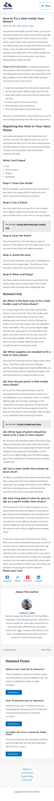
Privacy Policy (27, 776)
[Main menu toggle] (46, 6)
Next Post (47, 649)
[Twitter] (17, 579)
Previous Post (8, 649)
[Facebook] (7, 579)
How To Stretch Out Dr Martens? (25, 700)
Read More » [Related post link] (13, 692)
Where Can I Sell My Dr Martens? (25, 669)
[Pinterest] (27, 579)
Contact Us (27, 780)
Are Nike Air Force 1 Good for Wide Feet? (26, 733)
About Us (27, 769)
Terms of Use (27, 772)
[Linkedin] (38, 579)
